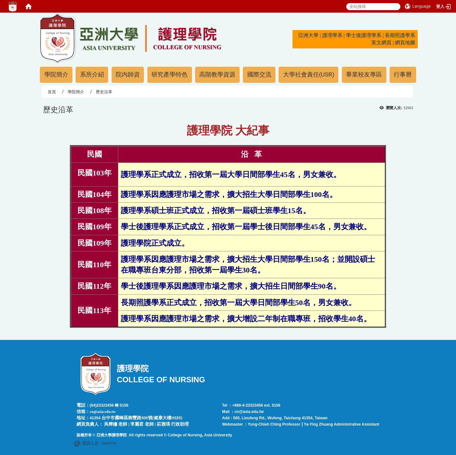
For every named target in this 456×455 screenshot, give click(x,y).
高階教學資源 (217, 74)
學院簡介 (56, 74)
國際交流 (259, 74)
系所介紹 (92, 74)
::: (35, 15)
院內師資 (128, 74)
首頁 (52, 91)
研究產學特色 (169, 74)
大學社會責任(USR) (308, 74)
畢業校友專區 (364, 74)
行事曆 (403, 74)
